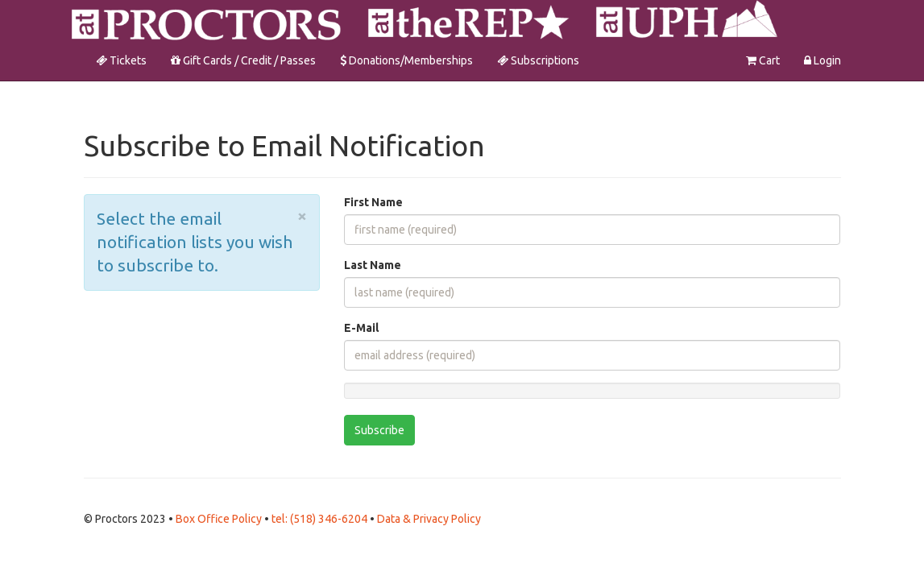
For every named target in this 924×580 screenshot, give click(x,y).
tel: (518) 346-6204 (320, 518)
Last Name (372, 265)
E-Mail (361, 327)
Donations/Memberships (406, 60)
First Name (373, 202)
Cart (763, 60)
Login (822, 60)
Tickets (121, 60)
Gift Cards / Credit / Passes (243, 60)
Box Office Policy (220, 518)
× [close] (302, 215)
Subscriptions (538, 60)
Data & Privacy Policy (429, 518)
